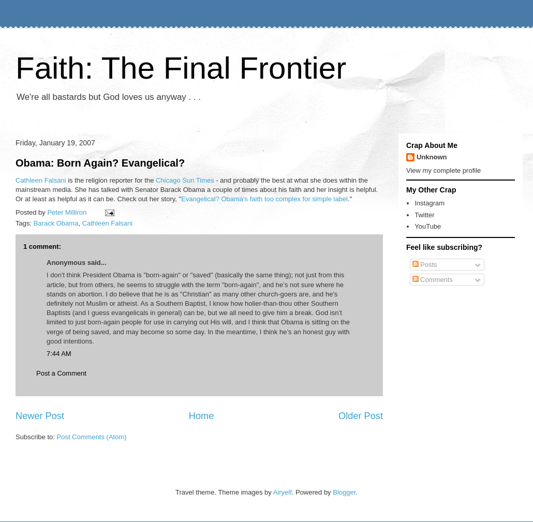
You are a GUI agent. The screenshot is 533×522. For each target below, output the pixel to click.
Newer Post (40, 416)
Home (201, 416)
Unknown (432, 157)
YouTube (427, 226)
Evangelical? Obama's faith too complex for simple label (264, 199)
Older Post (360, 416)
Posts (424, 265)
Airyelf (282, 492)
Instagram (429, 203)
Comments (432, 280)
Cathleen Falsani (41, 180)
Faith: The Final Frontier (181, 68)
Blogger (344, 492)
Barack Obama (56, 223)
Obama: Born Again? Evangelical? (100, 163)
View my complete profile (443, 170)
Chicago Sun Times (185, 180)
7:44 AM (59, 353)
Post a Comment (61, 373)
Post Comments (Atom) (92, 437)
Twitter (424, 215)
